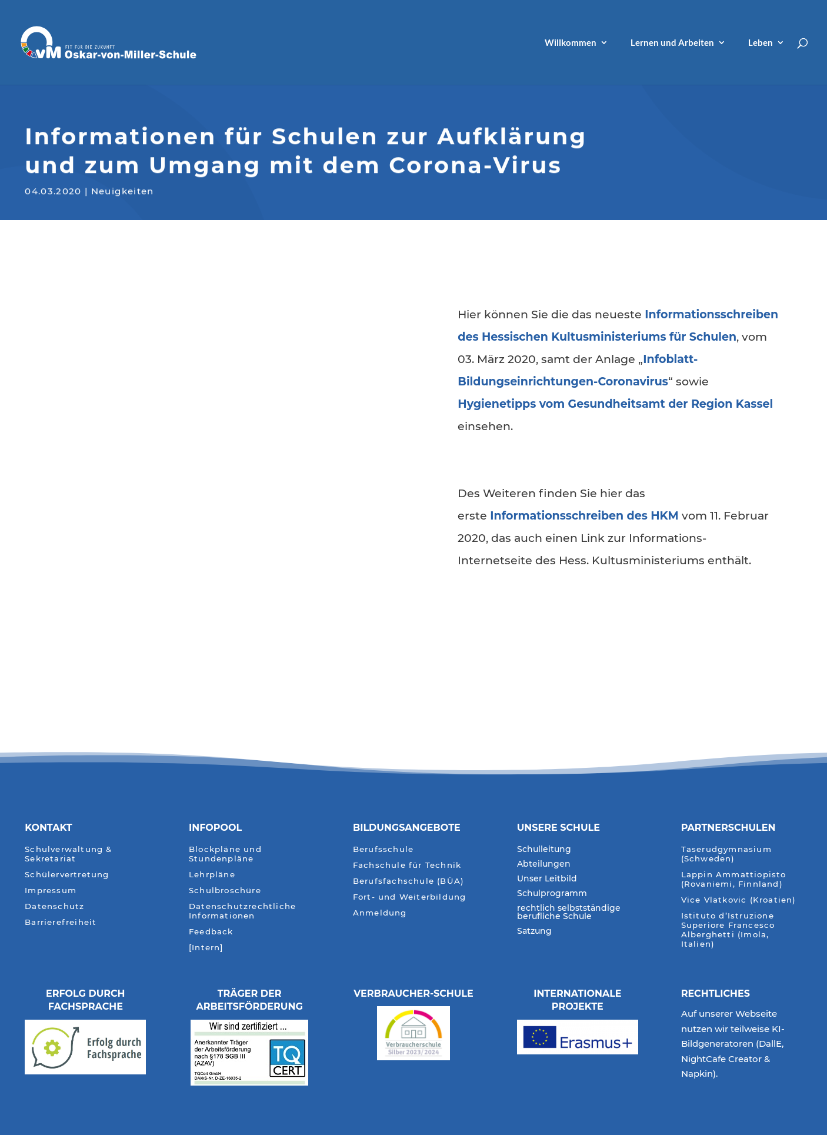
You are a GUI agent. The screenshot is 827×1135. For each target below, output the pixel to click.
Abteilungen (544, 864)
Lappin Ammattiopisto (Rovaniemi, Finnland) (733, 879)
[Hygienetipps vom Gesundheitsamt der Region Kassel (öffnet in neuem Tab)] (615, 404)
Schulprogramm (552, 893)
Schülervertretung (67, 874)
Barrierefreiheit (60, 922)
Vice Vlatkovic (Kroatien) (738, 900)
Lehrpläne (212, 874)
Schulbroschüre (225, 890)
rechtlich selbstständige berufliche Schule (569, 912)
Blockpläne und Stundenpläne (225, 854)
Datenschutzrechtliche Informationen (242, 911)
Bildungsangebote (407, 827)
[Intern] (206, 947)
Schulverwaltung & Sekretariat (68, 854)
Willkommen (570, 43)
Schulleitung (544, 849)
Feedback (211, 931)
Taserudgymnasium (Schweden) (726, 854)
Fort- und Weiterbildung (409, 897)
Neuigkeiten (122, 189)
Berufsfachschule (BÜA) (408, 881)
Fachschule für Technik (407, 865)
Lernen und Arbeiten (672, 43)
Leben (760, 43)
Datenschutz (54, 906)
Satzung (534, 931)
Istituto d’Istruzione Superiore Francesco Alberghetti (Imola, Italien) (728, 929)
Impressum (50, 890)
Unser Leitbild (547, 879)
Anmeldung (380, 912)
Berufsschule (383, 849)
